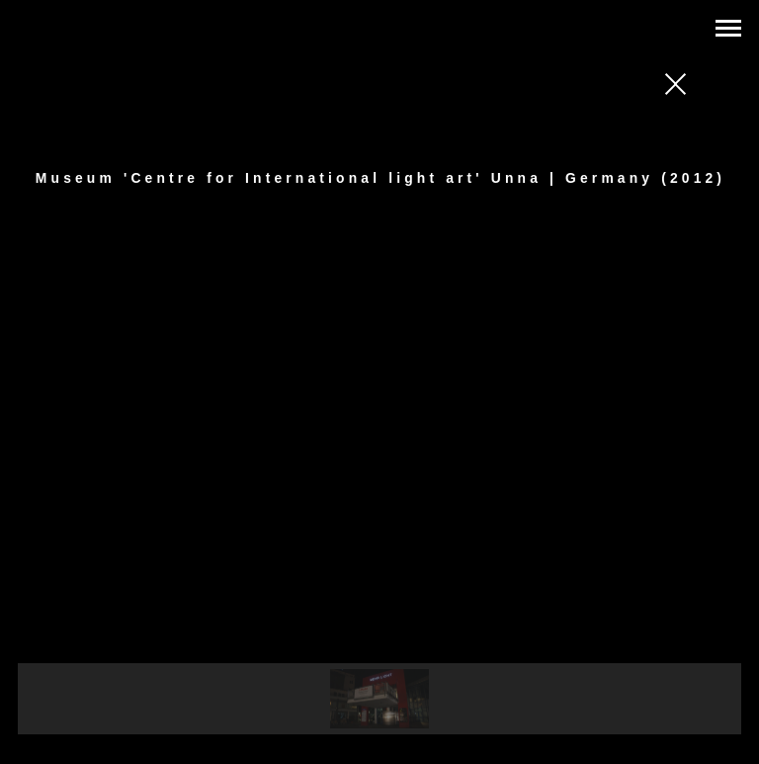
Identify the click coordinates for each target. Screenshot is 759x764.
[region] (380, 492)
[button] (379, 698)
